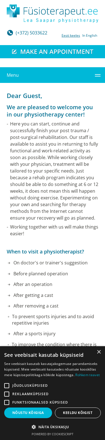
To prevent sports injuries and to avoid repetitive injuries (53, 319)
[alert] (52, 393)
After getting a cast (33, 295)
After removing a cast (36, 306)
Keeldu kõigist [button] (77, 412)
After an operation (32, 284)
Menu (13, 75)
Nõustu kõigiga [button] (28, 412)
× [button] (99, 352)
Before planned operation (40, 274)
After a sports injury (34, 333)
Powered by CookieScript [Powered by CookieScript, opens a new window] (52, 434)
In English (89, 35)
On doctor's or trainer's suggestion (50, 263)
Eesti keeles (71, 35)
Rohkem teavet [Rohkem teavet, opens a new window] (87, 375)
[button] (52, 427)
